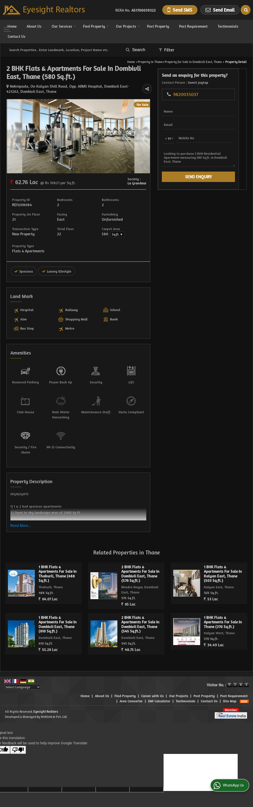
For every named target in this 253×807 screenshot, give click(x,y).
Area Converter (131, 691)
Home (12, 26)
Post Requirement (193, 26)
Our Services (64, 26)
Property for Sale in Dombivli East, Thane (193, 62)
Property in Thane (150, 62)
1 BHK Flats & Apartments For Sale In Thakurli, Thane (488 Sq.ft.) (58, 563)
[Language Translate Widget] (22, 676)
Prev (13, 136)
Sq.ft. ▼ (141, 234)
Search (135, 49)
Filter (166, 49)
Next (181, 136)
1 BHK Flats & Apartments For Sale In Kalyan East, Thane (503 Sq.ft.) (223, 563)
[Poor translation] (18, 739)
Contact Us (16, 36)
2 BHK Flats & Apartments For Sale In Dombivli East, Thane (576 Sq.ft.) (140, 563)
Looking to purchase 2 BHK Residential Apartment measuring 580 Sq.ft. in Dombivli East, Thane (220, 168)
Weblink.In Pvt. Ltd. (54, 706)
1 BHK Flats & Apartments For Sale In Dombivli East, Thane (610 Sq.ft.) (58, 614)
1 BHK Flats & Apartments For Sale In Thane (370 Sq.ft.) (223, 612)
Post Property (158, 26)
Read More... (20, 515)
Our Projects (128, 26)
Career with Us (152, 685)
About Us (34, 26)
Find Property (96, 26)
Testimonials (228, 26)
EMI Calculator (159, 691)
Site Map (229, 691)
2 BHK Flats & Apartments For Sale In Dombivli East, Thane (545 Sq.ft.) (140, 614)
